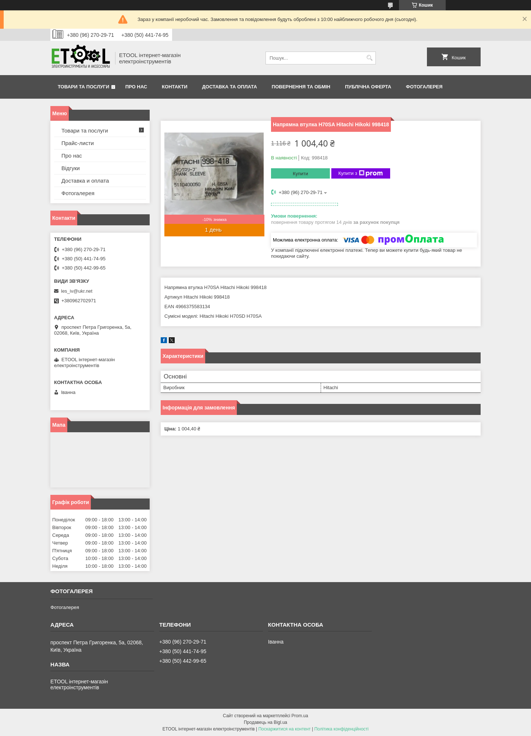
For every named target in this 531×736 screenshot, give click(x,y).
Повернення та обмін (301, 86)
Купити (300, 173)
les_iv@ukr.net (76, 291)
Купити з (360, 173)
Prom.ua (300, 715)
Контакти (175, 86)
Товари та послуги (83, 86)
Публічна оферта (368, 86)
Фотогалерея (424, 86)
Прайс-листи (77, 143)
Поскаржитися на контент (284, 729)
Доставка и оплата (85, 180)
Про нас (136, 86)
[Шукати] (369, 58)
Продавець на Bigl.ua (265, 722)
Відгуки (70, 168)
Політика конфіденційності (341, 729)
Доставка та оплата (229, 86)
